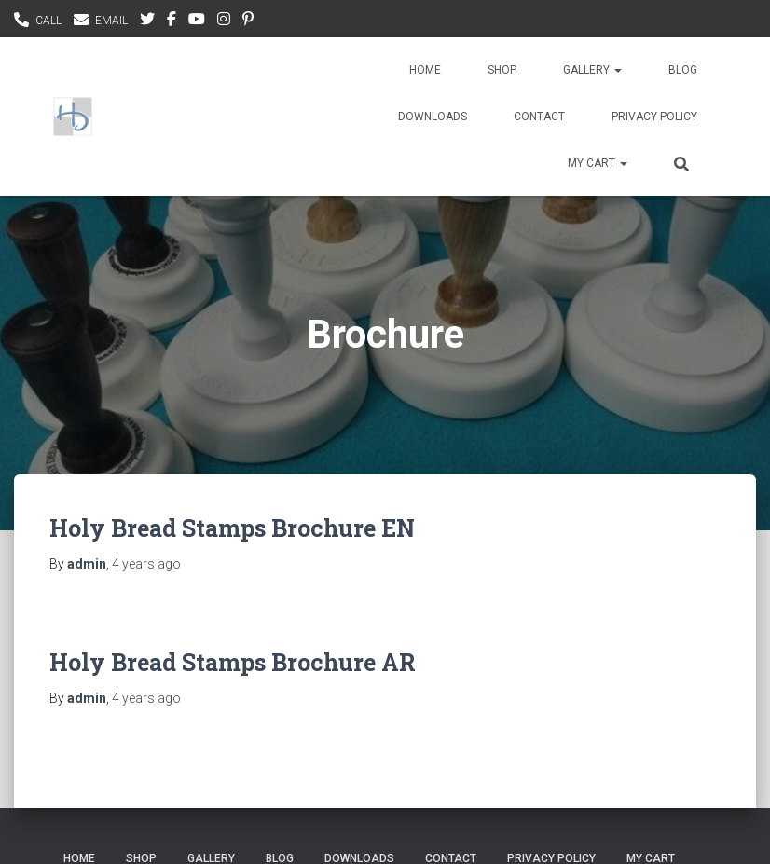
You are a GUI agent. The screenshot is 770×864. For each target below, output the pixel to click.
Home (425, 69)
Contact (539, 116)
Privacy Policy (654, 116)
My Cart (597, 163)
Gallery (592, 69)
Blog (682, 69)
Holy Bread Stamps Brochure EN (232, 528)
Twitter (147, 21)
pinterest (248, 21)
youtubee (196, 21)
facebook (171, 21)
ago (146, 563)
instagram (223, 21)
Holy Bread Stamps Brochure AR (232, 662)
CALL (48, 20)
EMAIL (111, 20)
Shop (502, 69)
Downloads (432, 116)
